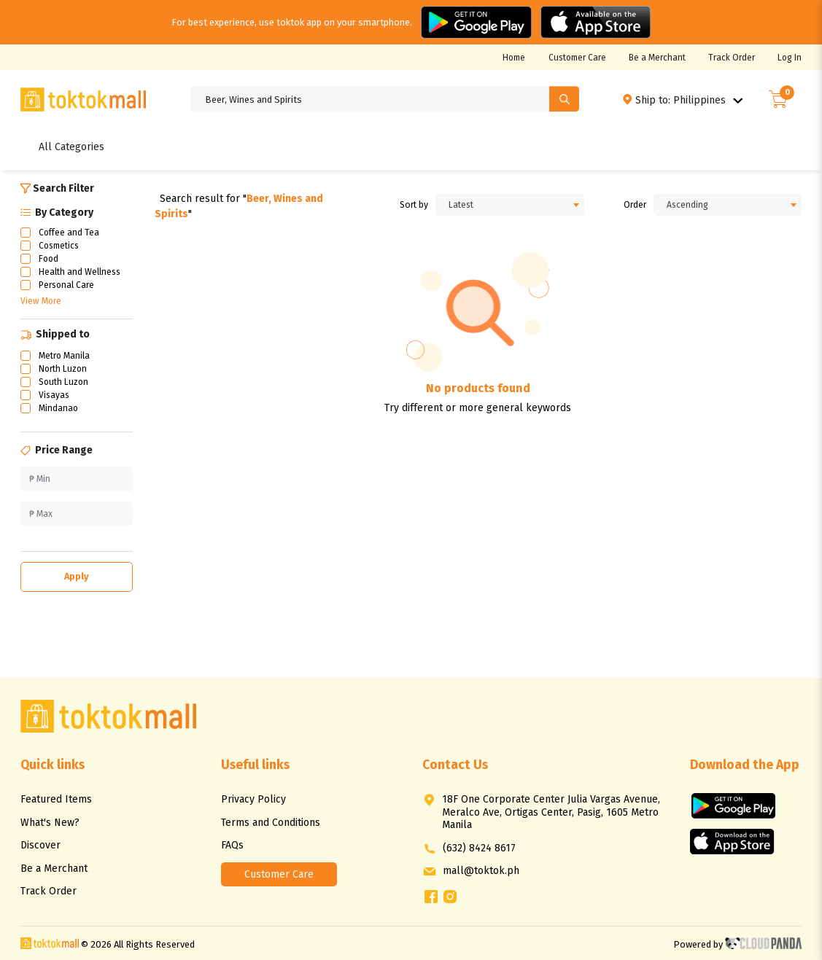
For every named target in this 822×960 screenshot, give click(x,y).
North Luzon (63, 369)
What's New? (50, 822)
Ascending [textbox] (687, 205)
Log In (790, 57)
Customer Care (577, 57)
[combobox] (509, 205)
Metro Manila (64, 356)
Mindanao (58, 408)
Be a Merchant (657, 57)
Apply (76, 576)
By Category (56, 212)
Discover (40, 845)
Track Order (731, 57)
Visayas (54, 395)
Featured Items (56, 799)
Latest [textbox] (461, 205)
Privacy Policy (253, 799)
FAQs (232, 845)
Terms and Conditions (270, 822)
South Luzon (63, 382)
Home (514, 57)
